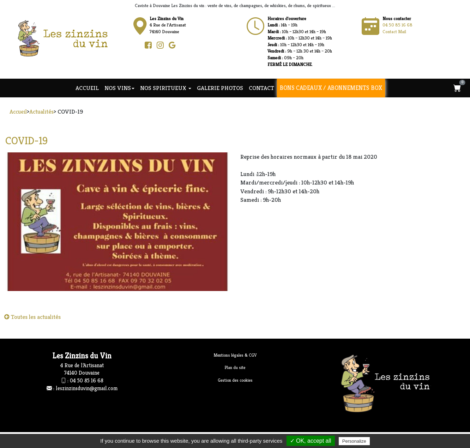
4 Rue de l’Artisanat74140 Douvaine (168, 25)
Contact (261, 88)
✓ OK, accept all (310, 441)
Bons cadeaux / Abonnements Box (331, 88)
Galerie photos (220, 88)
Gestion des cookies (235, 380)
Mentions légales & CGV (235, 355)
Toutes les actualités (32, 317)
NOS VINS (119, 88)
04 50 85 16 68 (397, 25)
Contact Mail (394, 32)
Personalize (354, 441)
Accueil (87, 88)
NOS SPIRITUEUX (165, 88)
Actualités (41, 111)
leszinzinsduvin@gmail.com (87, 388)
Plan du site (235, 367)
